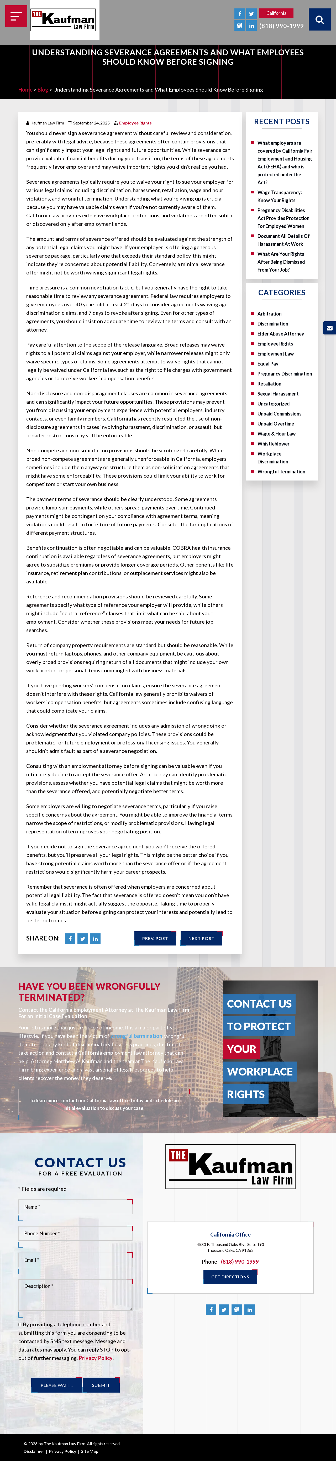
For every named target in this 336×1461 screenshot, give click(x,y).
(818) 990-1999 (281, 25)
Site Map (89, 1451)
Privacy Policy (96, 1358)
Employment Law (276, 354)
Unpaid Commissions (280, 414)
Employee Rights (135, 122)
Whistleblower (274, 444)
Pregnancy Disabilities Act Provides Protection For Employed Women (283, 218)
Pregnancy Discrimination (285, 374)
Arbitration (270, 314)
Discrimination (273, 324)
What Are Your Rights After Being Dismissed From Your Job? (281, 262)
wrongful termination (136, 1036)
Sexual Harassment (278, 394)
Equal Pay (268, 364)
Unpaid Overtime (276, 424)
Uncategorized (274, 404)
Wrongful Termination (281, 471)
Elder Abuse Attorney (281, 334)
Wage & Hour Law (277, 434)
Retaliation (269, 384)
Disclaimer (34, 1451)
